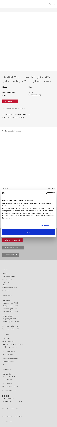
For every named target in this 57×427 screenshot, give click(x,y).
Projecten (6, 282)
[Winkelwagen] (50, 4)
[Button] (54, 4)
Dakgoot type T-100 (10, 303)
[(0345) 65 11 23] (4, 383)
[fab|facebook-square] (3, 396)
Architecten (7, 279)
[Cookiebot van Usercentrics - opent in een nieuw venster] (46, 193)
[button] (45, 4)
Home (4, 274)
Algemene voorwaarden (12, 416)
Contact (5, 290)
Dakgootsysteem (9, 276)
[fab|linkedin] (7, 396)
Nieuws (5, 285)
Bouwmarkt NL (8, 362)
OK (28, 232)
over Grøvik (18, 344)
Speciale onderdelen (10, 329)
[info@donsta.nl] (4, 386)
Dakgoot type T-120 (10, 306)
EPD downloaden (9, 347)
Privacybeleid (7, 421)
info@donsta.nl (12, 386)
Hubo (4, 364)
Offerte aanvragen (9, 288)
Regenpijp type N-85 (10, 322)
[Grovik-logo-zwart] (22, 4)
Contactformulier (9, 391)
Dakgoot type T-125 (9, 309)
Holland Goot (7, 354)
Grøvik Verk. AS (8, 341)
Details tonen (46, 226)
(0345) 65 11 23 (11, 383)
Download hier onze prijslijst (13, 108)
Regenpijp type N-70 (10, 319)
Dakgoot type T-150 (10, 311)
